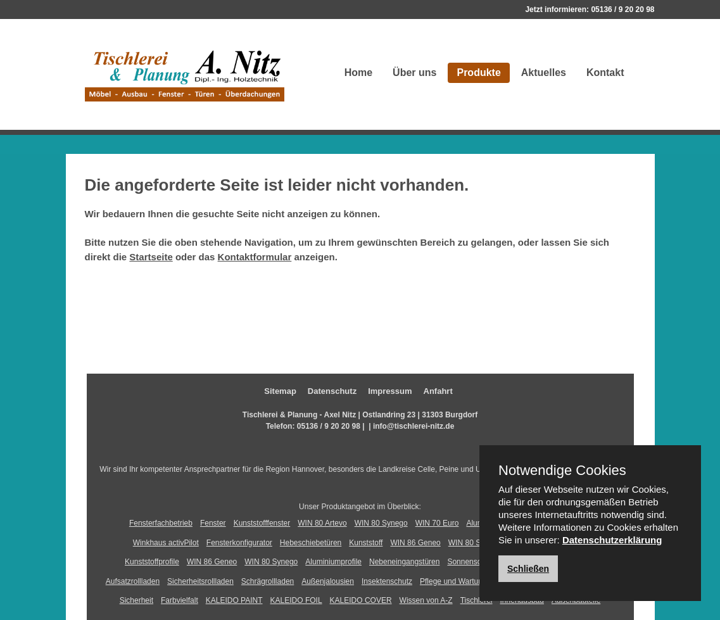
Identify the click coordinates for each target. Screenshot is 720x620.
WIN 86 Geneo (415, 542)
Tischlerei (476, 600)
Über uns (414, 72)
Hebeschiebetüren (310, 542)
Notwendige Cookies (562, 470)
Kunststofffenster (262, 523)
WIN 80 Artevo (322, 523)
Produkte (478, 72)
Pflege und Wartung (453, 581)
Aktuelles (543, 72)
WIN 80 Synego (381, 523)
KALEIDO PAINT (234, 600)
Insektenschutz (387, 581)
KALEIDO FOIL (296, 600)
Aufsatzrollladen (133, 581)
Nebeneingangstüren (404, 561)
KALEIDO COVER (361, 600)
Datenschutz (332, 391)
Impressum (390, 391)
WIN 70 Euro (437, 523)
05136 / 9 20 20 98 (622, 9)
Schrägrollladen (267, 581)
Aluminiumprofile (333, 561)
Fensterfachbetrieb (161, 523)
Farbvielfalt (179, 600)
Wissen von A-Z (426, 600)
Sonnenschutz (471, 561)
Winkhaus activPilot (166, 542)
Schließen (528, 569)
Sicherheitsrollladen (200, 581)
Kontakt (605, 72)
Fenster (213, 523)
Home (358, 72)
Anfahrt (438, 391)
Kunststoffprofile (152, 561)
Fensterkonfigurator (239, 542)
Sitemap (280, 391)
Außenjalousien (327, 581)
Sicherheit (136, 600)
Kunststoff (365, 542)
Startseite (150, 256)
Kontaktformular (255, 256)
